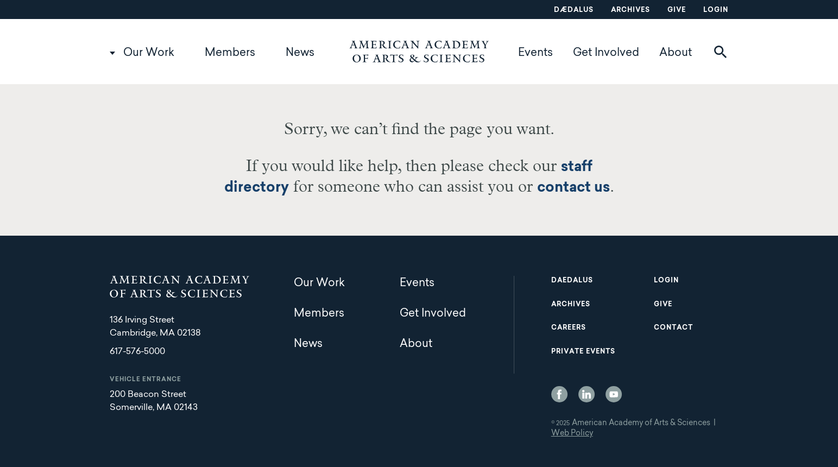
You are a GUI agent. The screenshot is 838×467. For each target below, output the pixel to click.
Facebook (559, 394)
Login (715, 10)
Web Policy (572, 434)
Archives (630, 10)
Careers (568, 328)
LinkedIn (586, 394)
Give (676, 10)
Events (535, 53)
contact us (573, 188)
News (300, 53)
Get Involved (606, 53)
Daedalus (572, 280)
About (675, 53)
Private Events (583, 352)
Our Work (148, 53)
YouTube (614, 394)
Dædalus (574, 10)
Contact (673, 328)
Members (230, 53)
